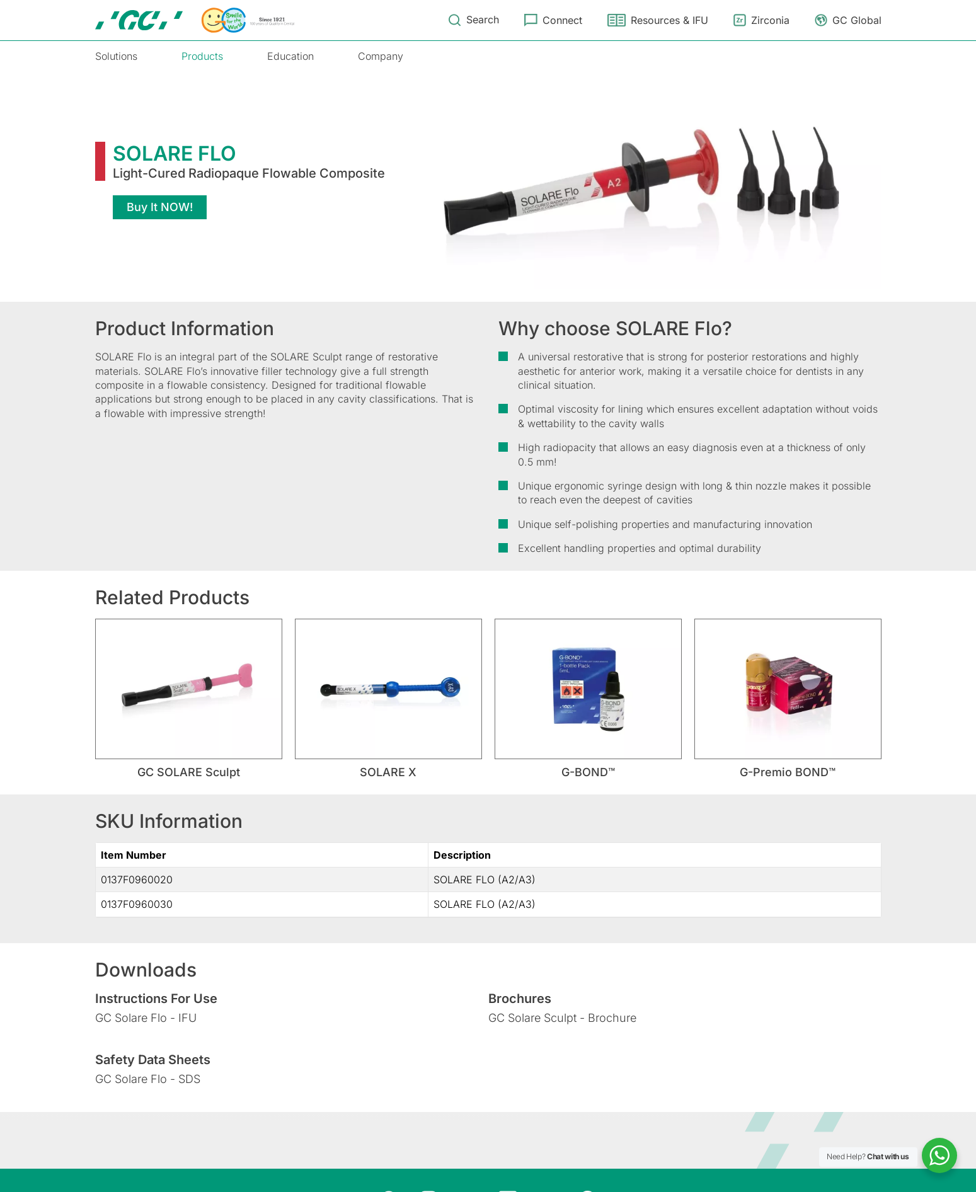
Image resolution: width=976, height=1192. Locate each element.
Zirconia (770, 20)
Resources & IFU (669, 20)
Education (290, 56)
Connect (562, 20)
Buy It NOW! (160, 207)
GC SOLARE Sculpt (188, 772)
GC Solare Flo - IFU (146, 1017)
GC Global (856, 20)
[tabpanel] (188, 699)
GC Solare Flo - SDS (147, 1079)
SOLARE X (388, 772)
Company (380, 56)
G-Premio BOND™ (787, 772)
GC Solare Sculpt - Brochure (562, 1017)
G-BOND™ (588, 772)
